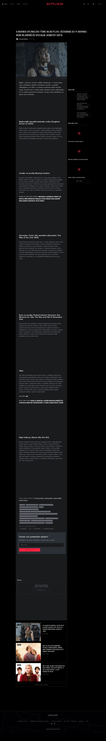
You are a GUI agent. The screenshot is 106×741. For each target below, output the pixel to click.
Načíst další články (41, 691)
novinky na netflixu (48, 510)
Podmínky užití (21, 729)
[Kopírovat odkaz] (50, 535)
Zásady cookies (56, 729)
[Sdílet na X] (32, 535)
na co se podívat (33, 510)
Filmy (19, 45)
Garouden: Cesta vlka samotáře (43, 526)
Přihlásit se (31, 556)
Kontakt (74, 729)
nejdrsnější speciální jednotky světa (34, 524)
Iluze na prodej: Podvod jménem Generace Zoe (37, 517)
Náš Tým (66, 729)
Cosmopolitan (50, 504)
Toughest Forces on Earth (30, 521)
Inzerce (82, 729)
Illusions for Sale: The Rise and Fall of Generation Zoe (40, 519)
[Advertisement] (41, 111)
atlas (43, 512)
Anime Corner (29, 506)
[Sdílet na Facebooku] (25, 535)
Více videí (79, 182)
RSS (89, 729)
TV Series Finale (40, 504)
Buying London (27, 526)
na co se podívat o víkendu (31, 515)
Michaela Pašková (23, 40)
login (99, 4)
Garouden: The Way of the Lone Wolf (34, 528)
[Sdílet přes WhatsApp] (39, 535)
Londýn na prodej (53, 524)
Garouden (51, 528)
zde (29, 399)
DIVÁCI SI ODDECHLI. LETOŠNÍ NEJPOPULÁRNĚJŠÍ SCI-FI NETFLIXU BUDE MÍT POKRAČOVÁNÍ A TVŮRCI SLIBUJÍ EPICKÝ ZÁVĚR (40, 406)
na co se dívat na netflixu (31, 512)
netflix (24, 510)
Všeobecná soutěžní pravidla (38, 729)
